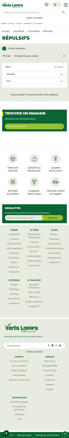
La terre (11, 23)
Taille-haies (54, 239)
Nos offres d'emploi (19, 402)
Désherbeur (14, 267)
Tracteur (14, 262)
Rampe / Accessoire (34, 301)
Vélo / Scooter (34, 292)
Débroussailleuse (14, 248)
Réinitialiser (59, 67)
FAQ (19, 419)
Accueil (6, 31)
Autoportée (14, 234)
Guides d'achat (50, 370)
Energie (14, 284)
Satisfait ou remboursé (19, 380)
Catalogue (19, 414)
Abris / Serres (14, 298)
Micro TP (34, 251)
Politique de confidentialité (47, 435)
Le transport (38, 23)
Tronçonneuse (54, 243)
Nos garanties (19, 375)
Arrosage (14, 294)
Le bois (19, 23)
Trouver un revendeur (19, 361)
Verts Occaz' (49, 361)
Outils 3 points (34, 247)
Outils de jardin (34, 256)
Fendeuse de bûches (54, 248)
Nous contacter (19, 366)
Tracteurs (34, 242)
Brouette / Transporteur (34, 286)
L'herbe (3, 23)
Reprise (49, 389)
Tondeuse (14, 239)
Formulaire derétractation (19, 408)
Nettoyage (14, 289)
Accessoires (34, 31)
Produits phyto (34, 261)
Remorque (34, 297)
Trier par (7, 56)
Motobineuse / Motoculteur (34, 235)
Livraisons (49, 375)
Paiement (49, 384)
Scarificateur (14, 258)
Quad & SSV (34, 306)
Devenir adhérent (19, 370)
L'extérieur (27, 23)
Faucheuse (14, 253)
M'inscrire (52, 218)
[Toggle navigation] (66, 5)
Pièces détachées (49, 366)
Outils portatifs (14, 243)
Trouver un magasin (34, 18)
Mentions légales (24, 435)
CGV (11, 435)
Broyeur (54, 234)
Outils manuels (54, 258)
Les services (50, 380)
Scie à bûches (54, 253)
